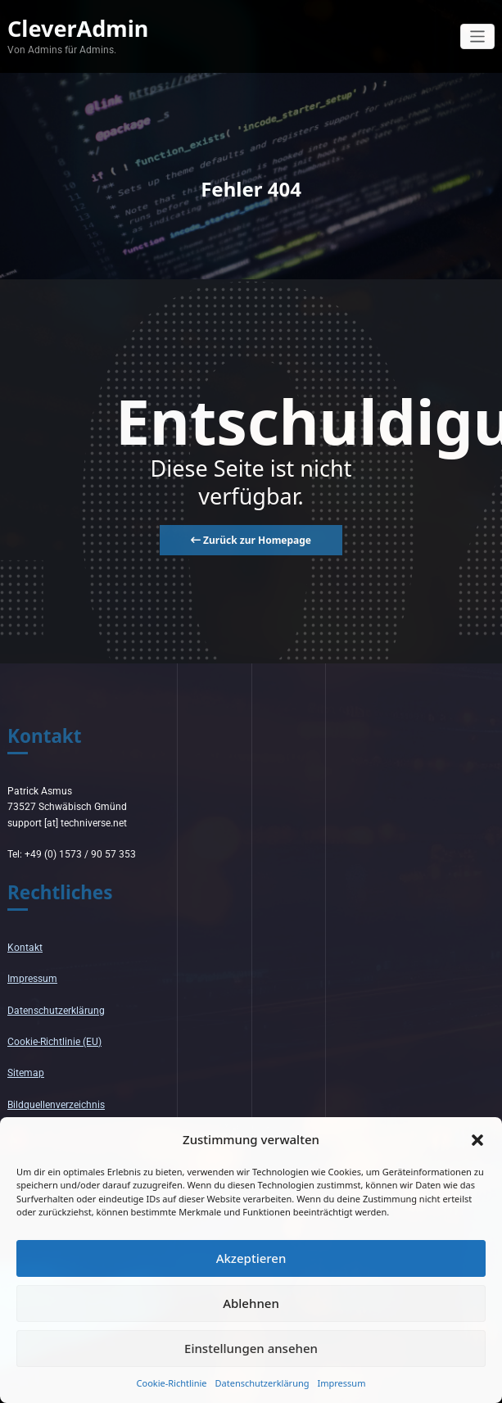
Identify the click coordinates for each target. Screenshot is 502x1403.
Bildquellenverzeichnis (56, 1105)
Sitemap (25, 1073)
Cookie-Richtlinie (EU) (54, 1042)
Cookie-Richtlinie (172, 1383)
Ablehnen (251, 1303)
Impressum (342, 1383)
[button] (477, 1139)
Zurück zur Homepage (251, 540)
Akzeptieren (251, 1258)
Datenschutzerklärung (262, 1383)
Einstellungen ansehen (251, 1348)
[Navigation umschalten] (477, 36)
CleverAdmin (77, 28)
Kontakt (25, 947)
